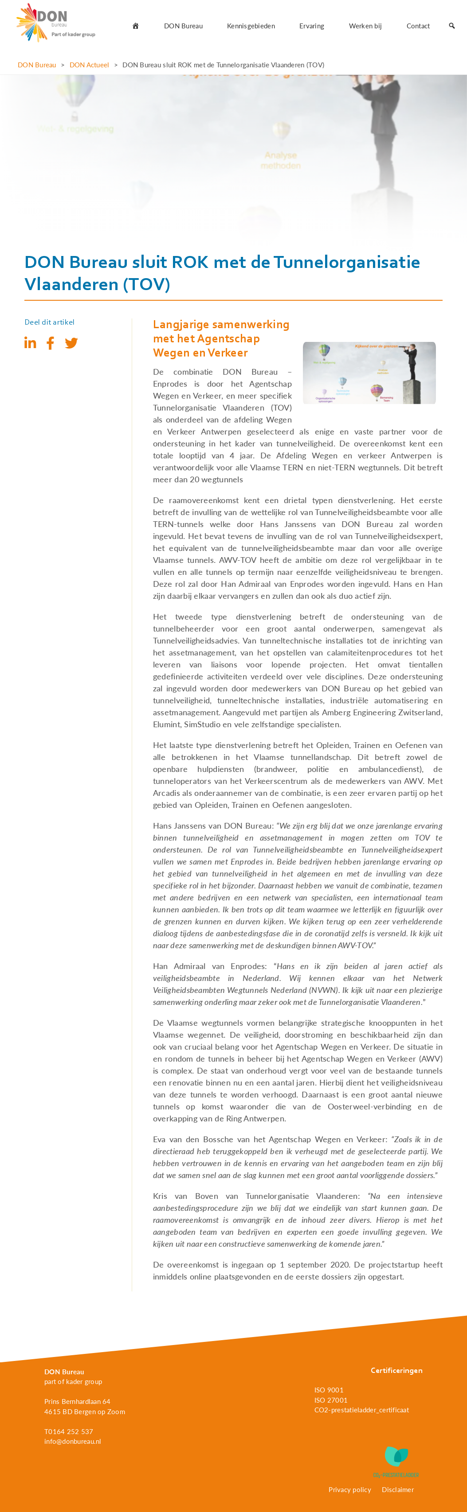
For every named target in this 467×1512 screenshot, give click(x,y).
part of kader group (73, 1381)
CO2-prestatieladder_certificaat (361, 1410)
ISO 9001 (329, 1390)
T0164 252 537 (69, 1431)
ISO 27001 (331, 1400)
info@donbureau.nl (73, 1441)
